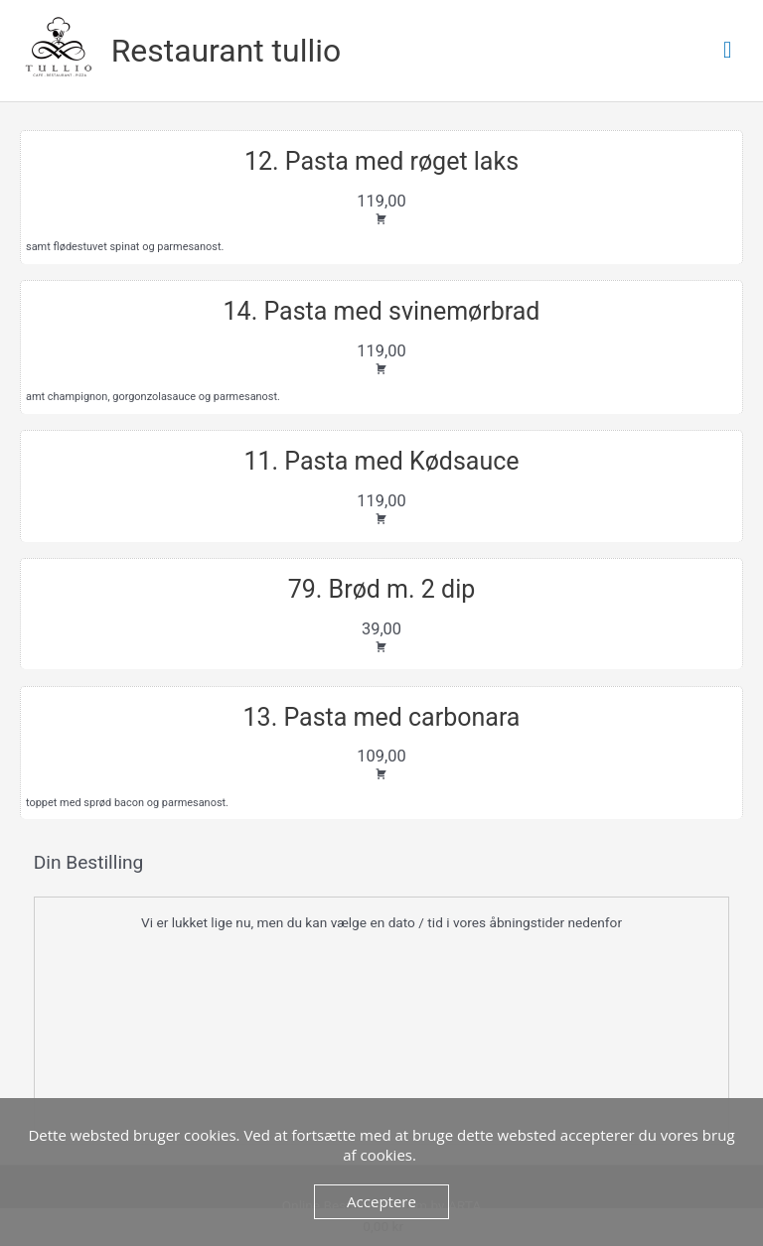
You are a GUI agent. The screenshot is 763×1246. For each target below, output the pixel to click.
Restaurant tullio (226, 50)
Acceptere (381, 1201)
